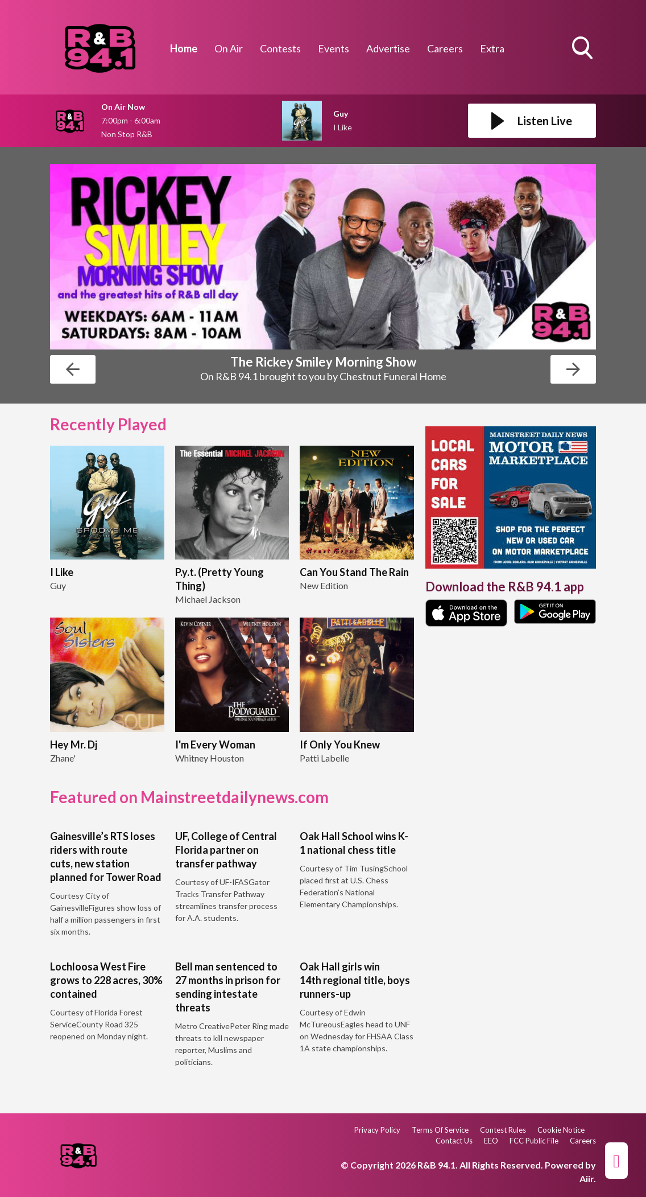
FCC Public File (534, 1140)
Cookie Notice (561, 1129)
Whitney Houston (209, 757)
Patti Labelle (324, 757)
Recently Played (108, 424)
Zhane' (63, 757)
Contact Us (454, 1140)
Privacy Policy (377, 1129)
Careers (445, 48)
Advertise (388, 48)
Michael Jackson (208, 599)
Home (183, 48)
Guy (58, 585)
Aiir (586, 1178)
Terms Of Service (440, 1129)
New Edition (324, 585)
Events (333, 48)
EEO (491, 1140)
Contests (280, 48)
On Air (228, 48)
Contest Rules (503, 1129)
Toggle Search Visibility (583, 48)
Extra (492, 48)
